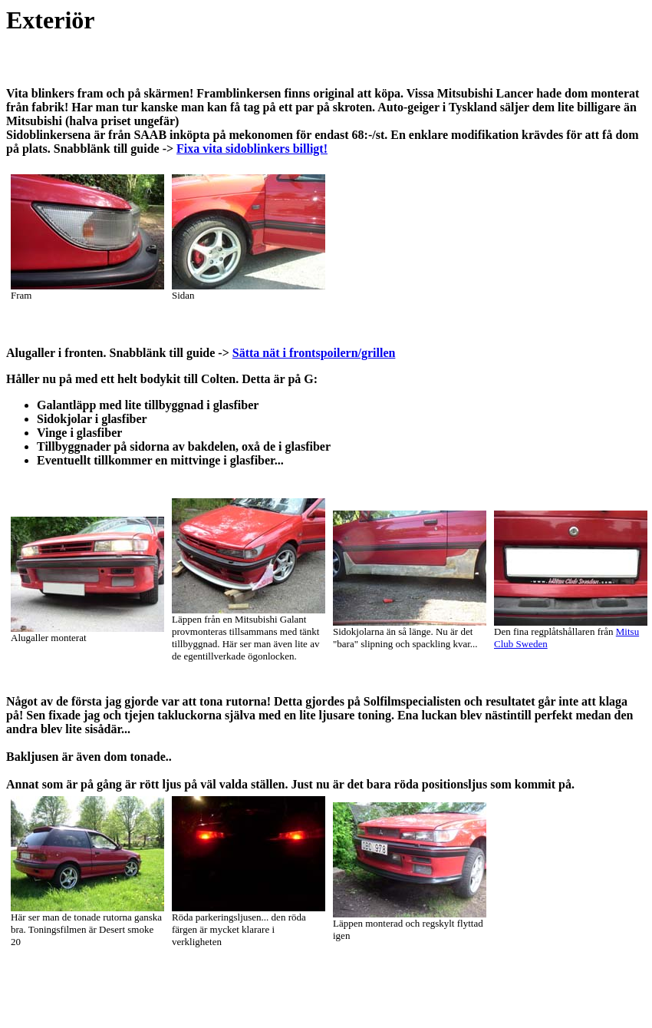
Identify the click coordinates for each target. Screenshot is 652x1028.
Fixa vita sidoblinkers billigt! (252, 148)
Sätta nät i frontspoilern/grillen (314, 352)
